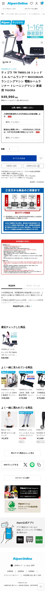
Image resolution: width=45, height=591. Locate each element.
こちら (20, 173)
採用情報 (21, 571)
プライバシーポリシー (11, 575)
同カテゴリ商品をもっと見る (22, 453)
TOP (2, 14)
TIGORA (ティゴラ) (8, 69)
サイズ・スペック (33, 286)
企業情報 (10, 571)
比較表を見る (33, 165)
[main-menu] (3, 3)
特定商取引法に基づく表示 (32, 575)
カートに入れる (19, 158)
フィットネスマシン (34, 14)
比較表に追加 (11, 166)
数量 (3, 149)
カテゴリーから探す (22, 478)
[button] (3, 42)
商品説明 (11, 286)
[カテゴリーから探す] (33, 9)
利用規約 (31, 571)
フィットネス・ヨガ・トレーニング (16, 14)
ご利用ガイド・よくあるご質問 (24, 565)
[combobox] (11, 9)
